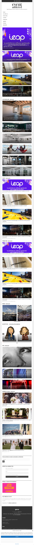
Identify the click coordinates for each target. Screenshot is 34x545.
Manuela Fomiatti (13, 377)
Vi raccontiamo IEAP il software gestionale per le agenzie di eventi (16, 59)
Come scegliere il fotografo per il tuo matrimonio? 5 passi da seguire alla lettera (16, 405)
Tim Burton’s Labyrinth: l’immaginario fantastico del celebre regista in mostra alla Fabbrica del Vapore (17, 386)
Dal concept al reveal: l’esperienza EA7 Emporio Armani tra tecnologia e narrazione (15, 94)
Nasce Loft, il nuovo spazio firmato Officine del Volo (13, 162)
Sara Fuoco (10, 60)
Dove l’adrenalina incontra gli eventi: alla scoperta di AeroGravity (16, 151)
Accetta (17, 536)
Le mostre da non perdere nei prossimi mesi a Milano (15, 364)
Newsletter (5, 25)
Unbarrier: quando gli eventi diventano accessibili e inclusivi (15, 70)
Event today (5, 15)
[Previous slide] (3, 39)
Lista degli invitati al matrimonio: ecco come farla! (12, 435)
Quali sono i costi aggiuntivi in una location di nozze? (13, 450)
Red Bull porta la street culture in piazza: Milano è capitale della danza (24, 317)
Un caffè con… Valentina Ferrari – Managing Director (8, 338)
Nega (17, 539)
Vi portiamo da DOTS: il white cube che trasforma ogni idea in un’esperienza (15, 140)
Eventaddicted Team (12, 95)
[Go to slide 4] (17, 49)
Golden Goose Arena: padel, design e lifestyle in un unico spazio (16, 129)
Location (4, 17)
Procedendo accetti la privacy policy (12, 474)
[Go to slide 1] (15, 49)
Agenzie (4, 21)
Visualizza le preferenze (17, 541)
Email (6, 471)
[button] (32, 530)
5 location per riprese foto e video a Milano (13, 117)
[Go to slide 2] (16, 49)
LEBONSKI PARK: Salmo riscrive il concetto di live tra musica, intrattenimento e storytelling (9, 316)
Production (5, 19)
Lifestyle (4, 23)
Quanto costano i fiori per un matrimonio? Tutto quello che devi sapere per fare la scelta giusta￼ (16, 420)
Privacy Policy (17, 543)
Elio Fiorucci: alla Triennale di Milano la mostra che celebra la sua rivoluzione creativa (16, 375)
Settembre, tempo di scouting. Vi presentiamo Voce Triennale (15, 173)
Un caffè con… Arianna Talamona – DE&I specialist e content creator (24, 337)
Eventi (4, 12)
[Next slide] (30, 39)
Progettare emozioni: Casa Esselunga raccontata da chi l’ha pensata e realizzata (16, 82)
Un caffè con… (5, 13)
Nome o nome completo (9, 468)
